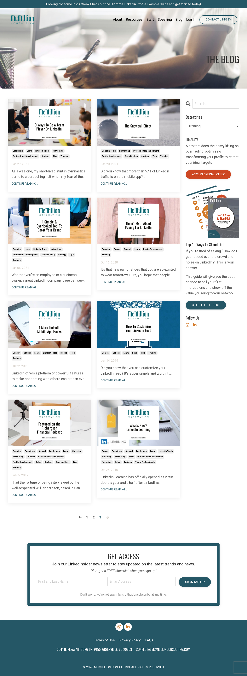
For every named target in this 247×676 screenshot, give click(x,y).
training (64, 156)
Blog (179, 20)
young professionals (145, 462)
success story (62, 462)
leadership (18, 151)
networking (58, 151)
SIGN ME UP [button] (195, 582)
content (16, 353)
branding (17, 249)
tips (55, 156)
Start (150, 20)
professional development (25, 156)
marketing (76, 451)
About (117, 20)
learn (29, 151)
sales (38, 462)
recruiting (107, 462)
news (134, 353)
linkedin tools (42, 151)
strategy (45, 156)
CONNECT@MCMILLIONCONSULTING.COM (163, 649)
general (127, 249)
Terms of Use (104, 640)
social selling (131, 156)
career (117, 249)
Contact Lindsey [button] (218, 20)
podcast (31, 457)
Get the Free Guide (206, 305)
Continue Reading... (25, 183)
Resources (134, 20)
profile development (111, 156)
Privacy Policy (130, 640)
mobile (63, 353)
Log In (191, 20)
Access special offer (208, 174)
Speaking (165, 20)
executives (30, 451)
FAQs (149, 640)
